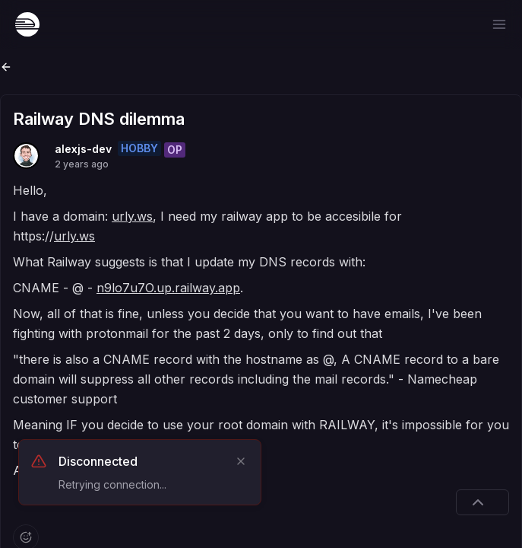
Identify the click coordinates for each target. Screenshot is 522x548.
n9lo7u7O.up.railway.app (168, 287)
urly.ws (132, 216)
